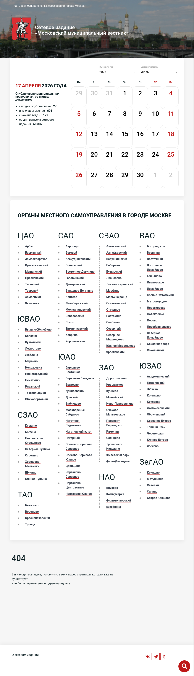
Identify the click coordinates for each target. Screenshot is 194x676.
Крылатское (114, 384)
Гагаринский (155, 383)
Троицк (30, 524)
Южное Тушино (36, 479)
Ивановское (155, 282)
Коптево (71, 297)
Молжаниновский (78, 309)
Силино (152, 491)
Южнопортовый (36, 399)
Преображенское (159, 327)
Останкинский (116, 303)
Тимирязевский (77, 328)
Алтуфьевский (116, 252)
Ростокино (113, 316)
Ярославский (115, 352)
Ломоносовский (158, 408)
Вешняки (153, 252)
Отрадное (113, 309)
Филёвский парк (117, 455)
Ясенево (153, 446)
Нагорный (73, 438)
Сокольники (155, 350)
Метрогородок (157, 301)
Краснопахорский (37, 518)
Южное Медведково (120, 345)
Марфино (112, 290)
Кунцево (112, 391)
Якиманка (32, 303)
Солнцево (113, 438)
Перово (152, 320)
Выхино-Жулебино (38, 329)
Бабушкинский (116, 259)
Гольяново (154, 276)
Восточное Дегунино (80, 271)
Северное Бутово (159, 421)
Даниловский (75, 391)
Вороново (32, 511)
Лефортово (33, 348)
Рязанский (32, 386)
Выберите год (106, 67)
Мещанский (33, 271)
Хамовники (33, 297)
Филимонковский (118, 500)
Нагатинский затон (79, 431)
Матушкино (155, 479)
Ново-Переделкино (119, 403)
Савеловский (75, 316)
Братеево (72, 384)
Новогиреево (156, 308)
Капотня (31, 336)
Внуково (112, 488)
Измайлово (155, 289)
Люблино (31, 355)
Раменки (112, 431)
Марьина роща (116, 297)
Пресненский (34, 278)
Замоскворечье (36, 259)
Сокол (70, 322)
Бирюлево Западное (80, 378)
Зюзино (152, 389)
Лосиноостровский (119, 284)
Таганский (32, 284)
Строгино (31, 455)
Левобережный (77, 303)
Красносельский (36, 265)
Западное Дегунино (79, 290)
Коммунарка (115, 494)
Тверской (31, 290)
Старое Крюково (158, 498)
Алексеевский (116, 246)
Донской (72, 397)
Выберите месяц (149, 67)
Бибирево (113, 265)
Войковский (74, 265)
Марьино (31, 361)
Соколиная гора (158, 344)
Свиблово (113, 322)
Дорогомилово (116, 378)
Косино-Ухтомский (160, 295)
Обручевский (156, 414)
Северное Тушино (37, 449)
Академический (158, 376)
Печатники (32, 380)
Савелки (153, 485)
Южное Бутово (157, 440)
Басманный (33, 252)
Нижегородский (36, 374)
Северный (113, 328)
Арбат (29, 246)
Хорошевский (75, 341)
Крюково (153, 472)
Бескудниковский (78, 259)
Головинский (75, 278)
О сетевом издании (25, 655)
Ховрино (71, 335)
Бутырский (114, 271)
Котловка (153, 402)
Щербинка (113, 507)
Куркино (31, 425)
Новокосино (155, 314)
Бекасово (31, 505)
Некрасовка (33, 367)
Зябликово (73, 403)
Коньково (154, 395)
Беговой (71, 252)
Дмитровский (75, 284)
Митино (30, 432)
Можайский (114, 397)
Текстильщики (35, 393)
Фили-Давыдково (118, 461)
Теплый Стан (156, 427)
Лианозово (114, 278)
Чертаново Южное (79, 494)
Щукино (30, 472)
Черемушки (155, 433)
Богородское (156, 246)
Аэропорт (72, 246)
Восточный (155, 259)
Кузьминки (33, 342)
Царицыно (73, 466)
